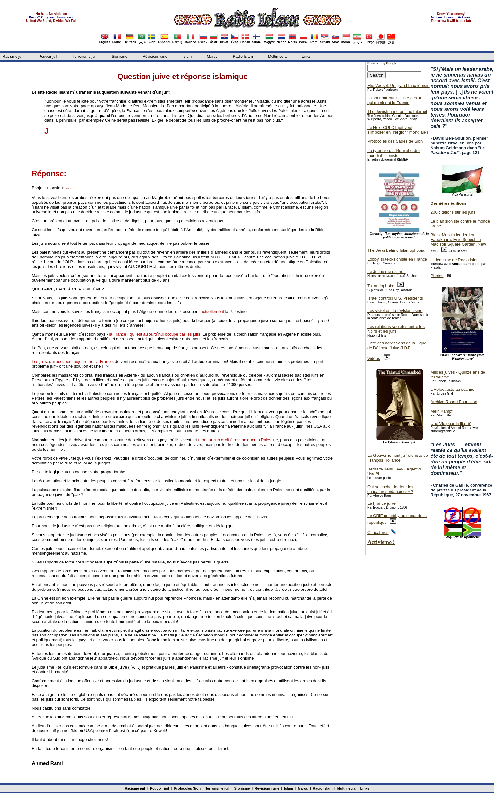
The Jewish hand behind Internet (397, 111)
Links (306, 56)
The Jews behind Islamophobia (395, 250)
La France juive (381, 503)
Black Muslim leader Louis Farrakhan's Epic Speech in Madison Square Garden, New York (458, 242)
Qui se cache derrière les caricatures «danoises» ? (390, 489)
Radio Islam (243, 56)
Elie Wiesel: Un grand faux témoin (398, 85)
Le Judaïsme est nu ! (386, 271)
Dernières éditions (448, 203)
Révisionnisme (154, 56)
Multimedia (277, 56)
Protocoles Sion (187, 788)
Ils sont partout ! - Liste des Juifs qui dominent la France (396, 100)
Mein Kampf (441, 411)
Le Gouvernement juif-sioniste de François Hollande (397, 458)
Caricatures (377, 532)
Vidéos (373, 358)
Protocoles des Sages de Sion (395, 141)
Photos (437, 275)
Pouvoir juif (47, 56)
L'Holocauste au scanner (453, 389)
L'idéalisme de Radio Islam (455, 259)
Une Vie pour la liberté (451, 423)
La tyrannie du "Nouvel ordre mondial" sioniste (393, 153)
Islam (187, 56)
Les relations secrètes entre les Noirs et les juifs (396, 329)
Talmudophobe (380, 285)
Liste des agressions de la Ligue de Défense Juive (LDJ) (396, 345)
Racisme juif (13, 56)
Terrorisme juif (84, 56)
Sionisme (119, 56)
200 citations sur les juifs (453, 212)
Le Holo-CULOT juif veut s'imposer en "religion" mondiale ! (397, 130)
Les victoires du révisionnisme (394, 310)
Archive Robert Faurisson (454, 401)
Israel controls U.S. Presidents (395, 298)
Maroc (212, 56)
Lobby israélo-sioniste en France (397, 259)
